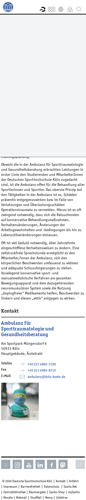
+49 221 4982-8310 (42, 370)
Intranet (70, 9)
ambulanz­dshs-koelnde (46, 376)
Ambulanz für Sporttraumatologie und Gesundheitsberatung (27, 329)
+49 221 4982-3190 (42, 364)
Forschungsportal (42, 9)
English (60, 9)
